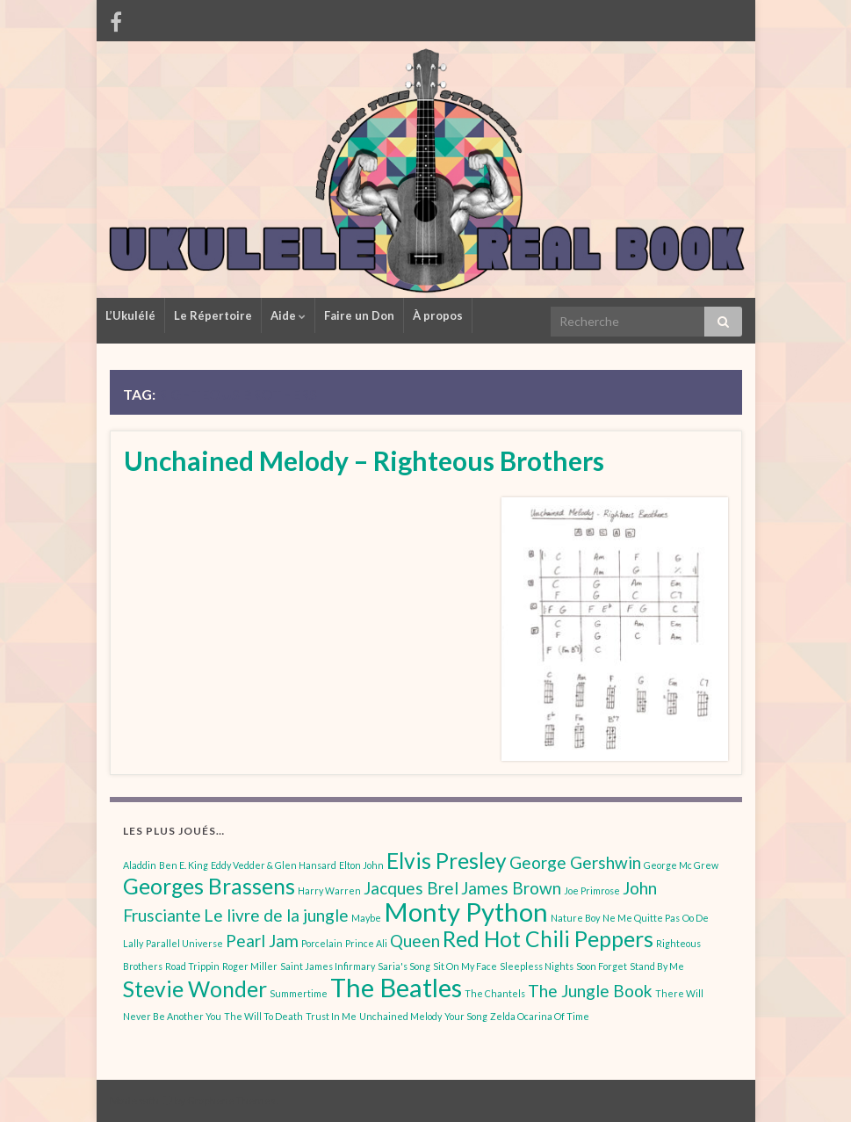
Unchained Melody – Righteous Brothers (364, 460)
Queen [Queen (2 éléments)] (415, 940)
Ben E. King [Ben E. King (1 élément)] (183, 865)
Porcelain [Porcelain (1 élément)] (322, 943)
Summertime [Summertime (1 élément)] (299, 993)
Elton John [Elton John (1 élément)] (361, 865)
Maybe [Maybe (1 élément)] (366, 917)
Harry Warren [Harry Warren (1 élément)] (329, 890)
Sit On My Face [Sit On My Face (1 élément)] (465, 966)
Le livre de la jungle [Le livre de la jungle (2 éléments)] (276, 915)
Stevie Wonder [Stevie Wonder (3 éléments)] (195, 989)
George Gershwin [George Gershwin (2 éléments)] (575, 862)
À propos (438, 315)
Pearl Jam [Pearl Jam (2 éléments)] (262, 940)
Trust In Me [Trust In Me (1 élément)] (331, 1016)
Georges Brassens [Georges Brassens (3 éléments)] (209, 886)
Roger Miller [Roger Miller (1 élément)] (250, 966)
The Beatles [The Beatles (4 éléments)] (396, 987)
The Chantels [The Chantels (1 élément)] (495, 993)
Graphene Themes (231, 1100)
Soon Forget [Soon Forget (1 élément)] (601, 966)
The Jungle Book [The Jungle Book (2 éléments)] (590, 991)
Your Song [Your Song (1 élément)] (465, 1016)
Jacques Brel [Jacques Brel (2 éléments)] (411, 888)
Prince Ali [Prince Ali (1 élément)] (366, 943)
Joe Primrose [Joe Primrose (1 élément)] (592, 890)
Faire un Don (359, 315)
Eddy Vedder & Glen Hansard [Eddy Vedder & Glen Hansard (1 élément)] (273, 865)
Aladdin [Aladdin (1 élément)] (139, 865)
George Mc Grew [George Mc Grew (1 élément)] (681, 865)
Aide (288, 315)
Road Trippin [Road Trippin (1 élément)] (192, 966)
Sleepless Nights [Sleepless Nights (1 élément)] (536, 966)
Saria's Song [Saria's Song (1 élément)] (404, 966)
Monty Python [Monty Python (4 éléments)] (466, 911)
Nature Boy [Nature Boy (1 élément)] (575, 917)
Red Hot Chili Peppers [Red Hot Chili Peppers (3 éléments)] (548, 939)
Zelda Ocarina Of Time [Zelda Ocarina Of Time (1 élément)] (539, 1016)
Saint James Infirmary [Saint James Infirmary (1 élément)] (327, 966)
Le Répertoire (213, 315)
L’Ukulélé (130, 315)
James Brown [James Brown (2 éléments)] (511, 888)
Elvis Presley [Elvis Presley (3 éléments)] (446, 860)
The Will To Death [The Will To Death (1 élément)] (263, 1016)
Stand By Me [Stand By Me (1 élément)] (657, 966)
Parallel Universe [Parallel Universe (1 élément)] (184, 943)
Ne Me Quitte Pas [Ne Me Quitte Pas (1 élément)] (641, 917)
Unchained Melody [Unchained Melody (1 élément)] (400, 1016)
